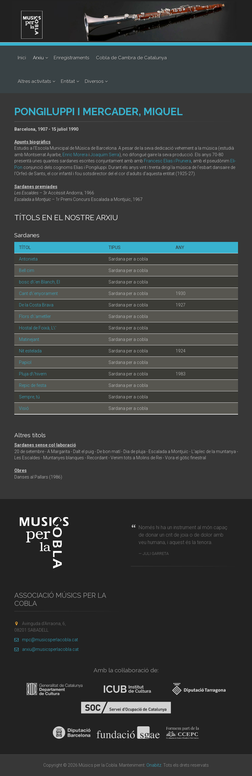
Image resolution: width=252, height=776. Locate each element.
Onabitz (153, 765)
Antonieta (28, 258)
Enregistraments (71, 58)
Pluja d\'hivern (33, 373)
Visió (24, 408)
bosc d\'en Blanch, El (39, 281)
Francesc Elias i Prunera (167, 160)
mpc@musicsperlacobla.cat (46, 639)
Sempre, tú (29, 396)
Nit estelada (30, 350)
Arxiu (38, 58)
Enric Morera (75, 154)
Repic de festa (32, 385)
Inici (22, 58)
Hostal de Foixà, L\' (37, 327)
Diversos (94, 81)
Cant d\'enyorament (38, 293)
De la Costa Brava (36, 304)
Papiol (25, 362)
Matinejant (29, 339)
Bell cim (26, 270)
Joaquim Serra (104, 154)
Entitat (68, 81)
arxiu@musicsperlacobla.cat (46, 649)
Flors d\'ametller (35, 316)
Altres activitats (34, 81)
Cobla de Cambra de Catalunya (131, 58)
